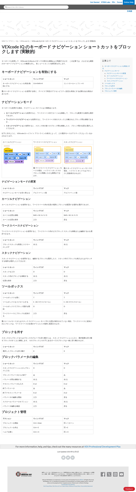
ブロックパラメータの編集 (113, 88)
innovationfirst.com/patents (68, 484)
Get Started (94, 2)
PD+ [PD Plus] (113, 2)
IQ (17, 41)
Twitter (68, 457)
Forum (119, 2)
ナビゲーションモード (112, 71)
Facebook (63, 457)
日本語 (129, 11)
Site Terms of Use (57, 486)
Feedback (129, 489)
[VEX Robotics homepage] (6, 2)
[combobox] (36, 7)
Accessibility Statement (87, 486)
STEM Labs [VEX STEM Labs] (105, 2)
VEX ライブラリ (8, 41)
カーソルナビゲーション (115, 76)
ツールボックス (110, 83)
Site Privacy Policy (47, 486)
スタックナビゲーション (115, 81)
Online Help (128, 2)
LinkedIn (72, 457)
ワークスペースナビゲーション (117, 78)
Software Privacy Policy (74, 486)
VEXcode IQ (24, 41)
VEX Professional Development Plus (102, 446)
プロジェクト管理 (110, 91)
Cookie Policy (65, 486)
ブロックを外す (110, 86)
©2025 (81, 479)
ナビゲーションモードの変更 (116, 73)
